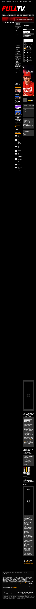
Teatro (17, 57)
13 (27, 48)
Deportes (24, 15)
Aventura (17, 39)
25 (27, 55)
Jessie (19, 150)
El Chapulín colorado (19, 155)
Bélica (17, 41)
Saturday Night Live (19, 169)
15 (24, 50)
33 (24, 61)
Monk (19, 164)
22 (27, 54)
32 (30, 59)
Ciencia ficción (17, 28)
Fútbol (20, 1)
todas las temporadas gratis (28, 562)
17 (30, 50)
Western (17, 59)
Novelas (9, 15)
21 (24, 54)
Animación (18, 70)
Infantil (33, 15)
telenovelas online (24, 583)
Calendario (25, 1)
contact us (14, 587)
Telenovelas (8, 1)
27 (24, 57)
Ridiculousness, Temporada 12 (27, 36)
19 (27, 52)
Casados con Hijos (19, 160)
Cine (21, 15)
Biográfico (18, 45)
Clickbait (18, 119)
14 (30, 48)
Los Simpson (19, 136)
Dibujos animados (18, 73)
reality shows (16, 583)
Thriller (17, 49)
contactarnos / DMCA (22, 582)
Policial (17, 37)
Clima (29, 1)
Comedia (18, 47)
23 (30, 54)
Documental (18, 76)
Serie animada (17, 62)
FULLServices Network (27, 592)
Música (18, 15)
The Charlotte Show (18, 99)
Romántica (18, 53)
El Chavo (19, 147)
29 (30, 57)
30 (24, 59)
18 (24, 52)
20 (30, 52)
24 (24, 55)
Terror (17, 55)
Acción (17, 32)
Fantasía (17, 68)
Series (6, 15)
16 (27, 50)
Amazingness (18, 112)
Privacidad (24, 594)
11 (29, 46)
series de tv (9, 22)
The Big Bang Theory (19, 141)
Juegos (16, 1)
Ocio (27, 15)
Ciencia (29, 15)
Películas (3, 15)
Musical (17, 78)
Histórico (17, 34)
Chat (13, 1)
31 (27, 59)
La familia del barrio (18, 92)
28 (27, 57)
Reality (12, 15)
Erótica (17, 80)
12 (24, 48)
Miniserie (18, 30)
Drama (17, 43)
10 (27, 46)
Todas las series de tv (18, 24)
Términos (30, 594)
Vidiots (18, 107)
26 (30, 55)
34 (27, 61)
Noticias (15, 15)
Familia (17, 64)
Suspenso (18, 51)
